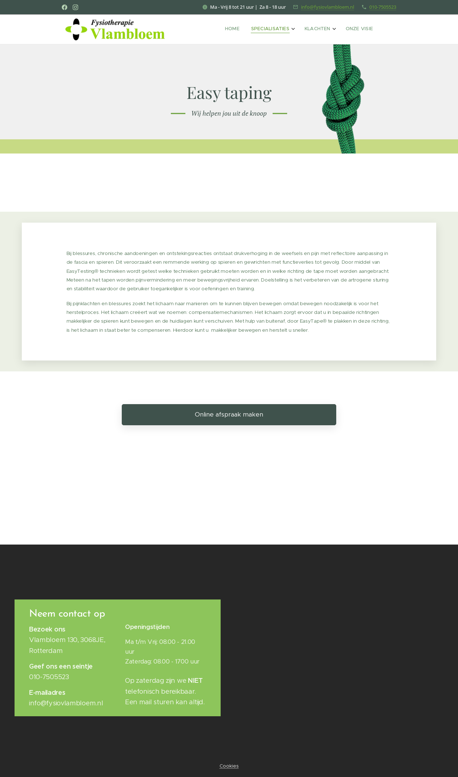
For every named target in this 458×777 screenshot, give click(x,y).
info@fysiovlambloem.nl (327, 7)
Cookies (229, 766)
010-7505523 (382, 7)
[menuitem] (333, 29)
